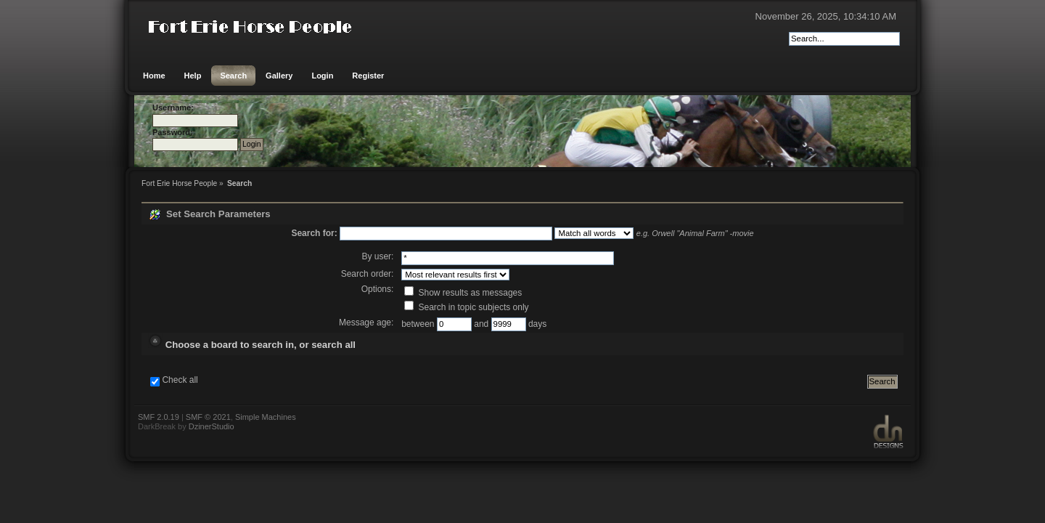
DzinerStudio (211, 426)
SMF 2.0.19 (158, 417)
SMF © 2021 (208, 417)
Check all (179, 380)
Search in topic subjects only (466, 307)
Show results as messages (463, 293)
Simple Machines (265, 417)
